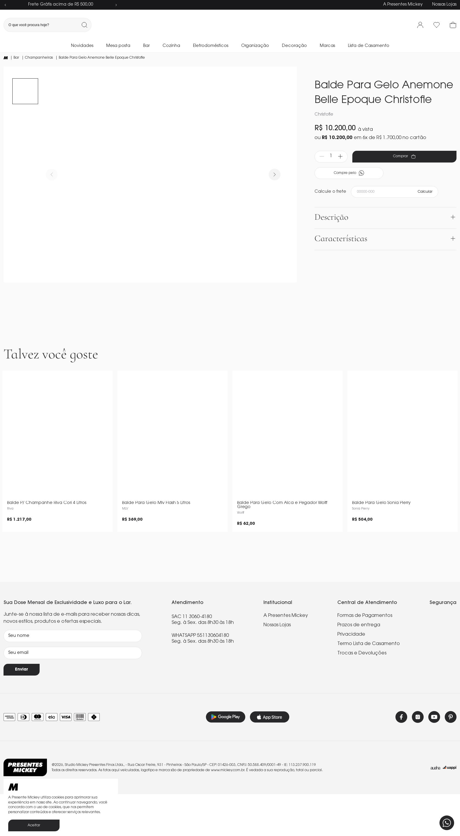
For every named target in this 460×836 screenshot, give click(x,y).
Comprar (404, 156)
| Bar (14, 58)
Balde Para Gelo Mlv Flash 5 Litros (156, 545)
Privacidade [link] (351, 676)
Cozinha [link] (171, 46)
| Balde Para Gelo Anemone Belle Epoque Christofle (100, 58)
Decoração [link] (294, 46)
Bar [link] (146, 46)
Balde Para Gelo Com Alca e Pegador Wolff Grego (282, 547)
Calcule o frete (330, 192)
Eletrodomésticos (210, 46)
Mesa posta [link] (118, 46)
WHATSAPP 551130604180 (200, 677)
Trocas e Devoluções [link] (361, 695)
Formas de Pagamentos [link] (364, 657)
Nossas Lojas (444, 5)
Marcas (327, 46)
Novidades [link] (82, 46)
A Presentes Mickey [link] (285, 657)
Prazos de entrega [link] (358, 667)
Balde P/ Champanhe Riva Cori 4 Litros (46, 545)
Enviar (21, 712)
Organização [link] (255, 46)
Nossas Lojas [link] (277, 667)
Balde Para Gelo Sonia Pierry (381, 545)
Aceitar (34, 825)
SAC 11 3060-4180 (192, 658)
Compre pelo (349, 173)
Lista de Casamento (368, 46)
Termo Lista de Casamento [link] (368, 685)
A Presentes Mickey (403, 5)
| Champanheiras (37, 58)
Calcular (425, 192)
